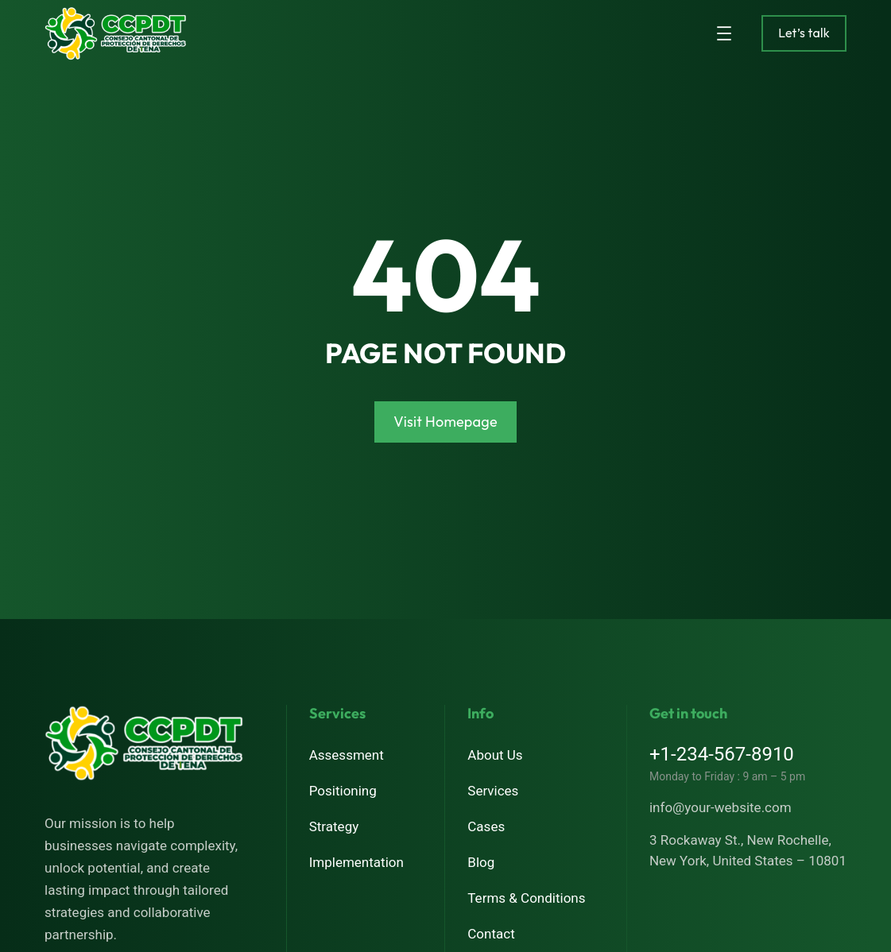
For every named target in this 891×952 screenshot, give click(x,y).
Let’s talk (804, 33)
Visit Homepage (445, 421)
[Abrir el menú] (724, 33)
